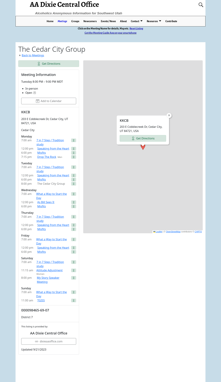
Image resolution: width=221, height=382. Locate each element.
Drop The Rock (46, 157)
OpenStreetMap (173, 232)
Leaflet (157, 232)
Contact (135, 21)
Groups (75, 21)
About (123, 21)
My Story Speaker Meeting (48, 280)
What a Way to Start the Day (51, 196)
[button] (143, 147)
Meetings (62, 21)
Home (50, 21)
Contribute (171, 21)
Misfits (41, 153)
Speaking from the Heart (53, 148)
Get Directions (48, 64)
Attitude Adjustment (49, 270)
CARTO (198, 232)
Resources (152, 21)
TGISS (41, 300)
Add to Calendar (49, 101)
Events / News (108, 21)
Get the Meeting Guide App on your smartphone (111, 32)
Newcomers (90, 21)
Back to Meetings (33, 55)
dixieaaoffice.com (49, 341)
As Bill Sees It (45, 202)
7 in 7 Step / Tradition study (50, 142)
